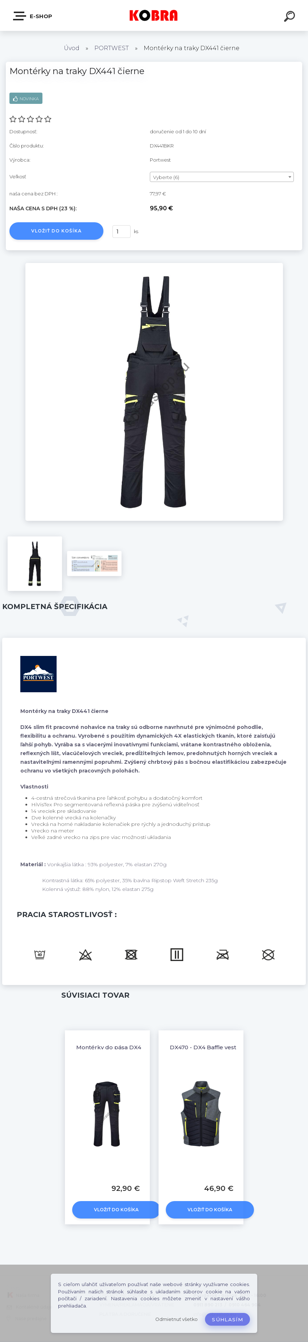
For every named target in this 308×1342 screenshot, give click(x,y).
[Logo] (154, 15)
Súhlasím (227, 1319)
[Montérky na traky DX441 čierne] (154, 265)
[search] (290, 17)
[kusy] (121, 231)
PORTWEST (111, 48)
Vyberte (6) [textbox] (166, 177)
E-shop (33, 16)
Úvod (71, 48)
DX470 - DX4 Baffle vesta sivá (210, 1047)
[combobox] (222, 177)
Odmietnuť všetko (176, 1319)
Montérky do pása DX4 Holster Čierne (130, 1047)
